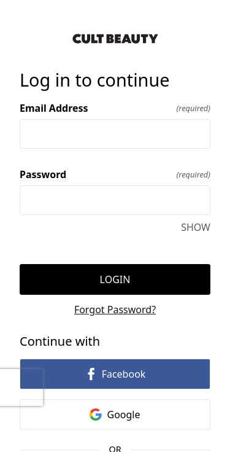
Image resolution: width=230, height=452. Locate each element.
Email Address (115, 108)
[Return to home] (115, 38)
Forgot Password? (115, 309)
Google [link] (115, 414)
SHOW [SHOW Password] (195, 227)
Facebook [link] (115, 374)
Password (115, 174)
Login (115, 279)
